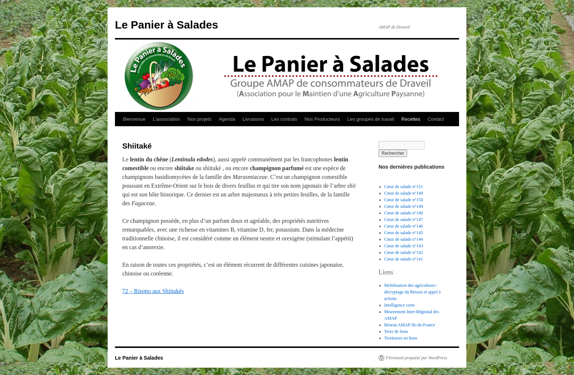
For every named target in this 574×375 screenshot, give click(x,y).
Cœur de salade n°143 (403, 245)
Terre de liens (396, 331)
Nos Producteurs (322, 119)
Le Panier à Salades (166, 25)
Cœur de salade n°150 (403, 199)
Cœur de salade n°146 (403, 226)
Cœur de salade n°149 (403, 193)
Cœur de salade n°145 (403, 232)
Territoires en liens (400, 338)
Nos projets (199, 119)
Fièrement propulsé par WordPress (416, 357)
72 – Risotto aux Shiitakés (153, 291)
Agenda (227, 119)
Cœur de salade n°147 (403, 219)
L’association (166, 119)
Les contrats (284, 119)
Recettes (411, 119)
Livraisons (253, 119)
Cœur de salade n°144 (403, 239)
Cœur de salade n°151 (403, 186)
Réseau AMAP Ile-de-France (409, 324)
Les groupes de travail (370, 119)
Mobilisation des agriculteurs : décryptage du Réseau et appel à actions (412, 292)
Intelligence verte (399, 305)
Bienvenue (134, 119)
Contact (436, 119)
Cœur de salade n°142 (403, 252)
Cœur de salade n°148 (403, 212)
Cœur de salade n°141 (403, 259)
